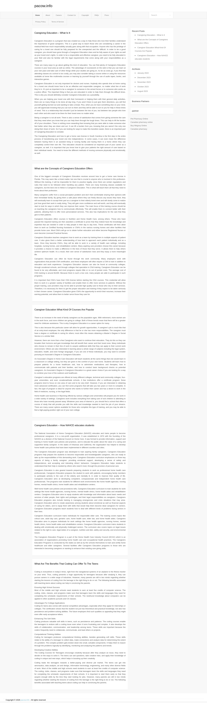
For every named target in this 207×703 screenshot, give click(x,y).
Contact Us (71, 15)
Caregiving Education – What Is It (52, 33)
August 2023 (142, 91)
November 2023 (144, 82)
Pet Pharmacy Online (139, 119)
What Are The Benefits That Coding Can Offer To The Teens (66, 563)
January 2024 (143, 73)
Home (37, 15)
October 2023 (143, 87)
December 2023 (144, 77)
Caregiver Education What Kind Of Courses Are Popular (64, 309)
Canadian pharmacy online (142, 122)
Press (106, 15)
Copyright (85, 15)
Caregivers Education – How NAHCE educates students (64, 425)
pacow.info (43, 6)
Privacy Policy (40, 22)
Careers (59, 15)
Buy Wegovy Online (139, 126)
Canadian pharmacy (139, 129)
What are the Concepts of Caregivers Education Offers (63, 168)
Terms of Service (58, 22)
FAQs (97, 15)
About (48, 15)
